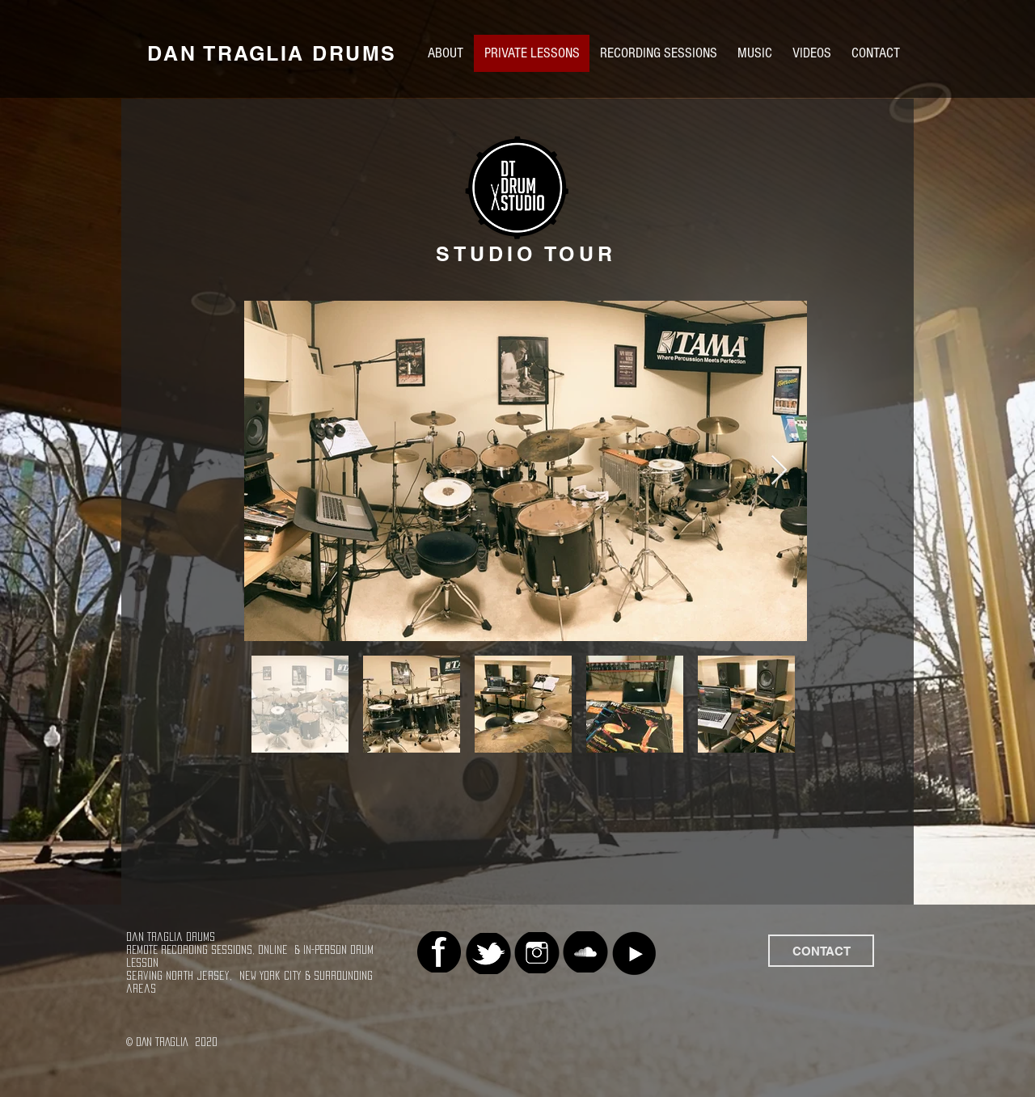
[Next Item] (779, 471)
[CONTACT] (821, 951)
